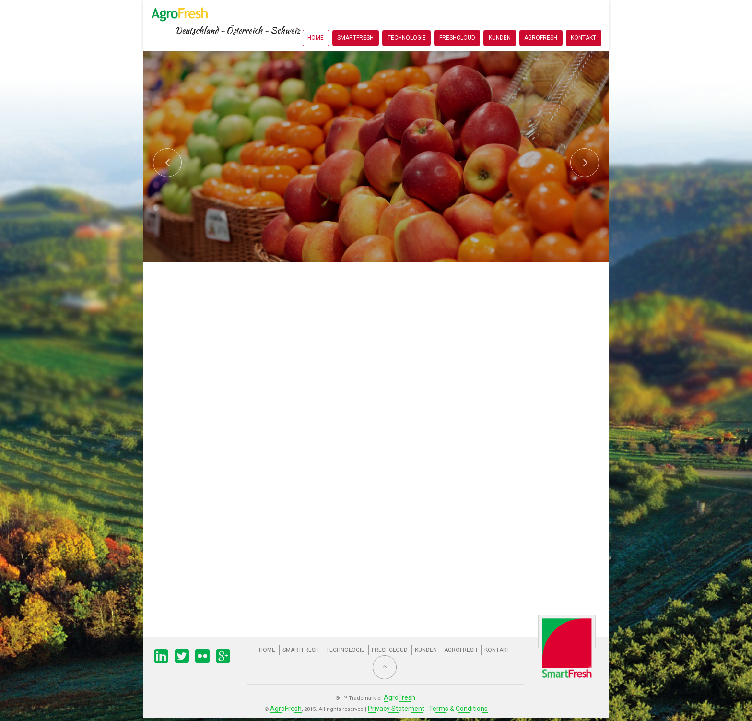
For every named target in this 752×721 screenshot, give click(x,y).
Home (315, 21)
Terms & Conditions (448, 705)
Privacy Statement (398, 705)
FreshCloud (457, 21)
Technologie (407, 21)
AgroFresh (540, 21)
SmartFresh (355, 21)
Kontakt (583, 21)
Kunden (500, 21)
